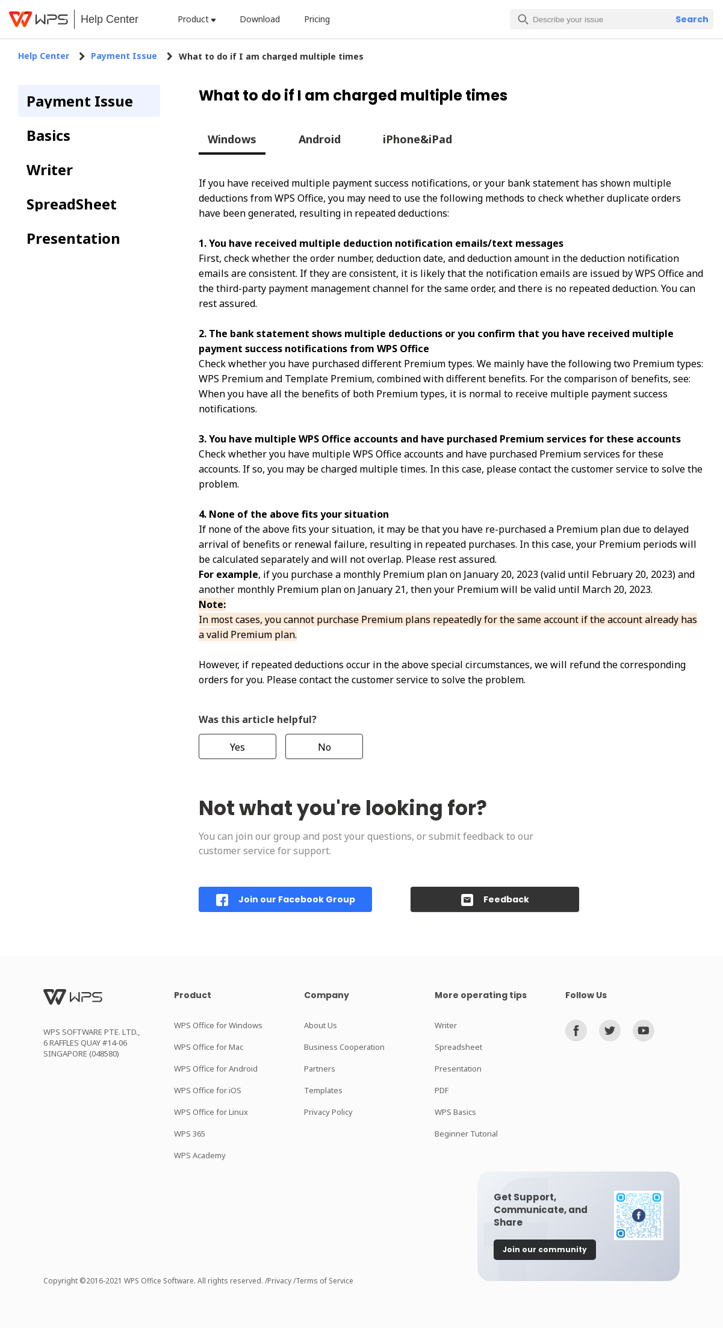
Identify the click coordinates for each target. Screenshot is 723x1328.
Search (692, 19)
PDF (441, 1090)
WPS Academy (200, 1155)
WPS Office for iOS (207, 1090)
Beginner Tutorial (466, 1133)
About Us (320, 1025)
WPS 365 (189, 1133)
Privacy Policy (328, 1111)
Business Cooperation (344, 1046)
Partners (319, 1068)
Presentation (458, 1068)
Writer (446, 1025)
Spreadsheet (458, 1046)
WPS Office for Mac (208, 1046)
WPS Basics (455, 1111)
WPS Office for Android (216, 1068)
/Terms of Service (323, 1281)
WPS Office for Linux (211, 1111)
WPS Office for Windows (218, 1025)
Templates (323, 1090)
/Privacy (279, 1281)
